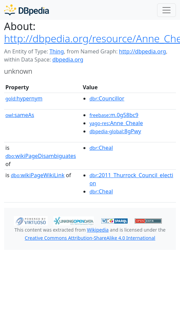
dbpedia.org (67, 59)
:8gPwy (115, 131)
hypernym (24, 98)
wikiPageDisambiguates (40, 156)
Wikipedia (97, 230)
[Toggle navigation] (166, 10)
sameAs (19, 115)
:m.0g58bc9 (113, 115)
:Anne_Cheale (116, 123)
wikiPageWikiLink (38, 175)
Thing (56, 51)
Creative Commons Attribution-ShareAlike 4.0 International (90, 238)
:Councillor (106, 98)
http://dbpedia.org (142, 51)
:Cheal (101, 147)
